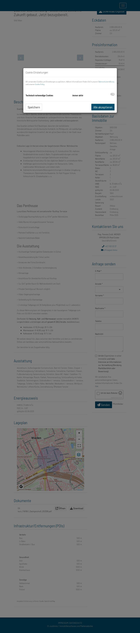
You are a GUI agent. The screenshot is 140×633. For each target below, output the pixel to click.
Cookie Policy (39, 84)
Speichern (34, 107)
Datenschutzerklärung (106, 81)
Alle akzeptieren (102, 107)
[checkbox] (112, 94)
